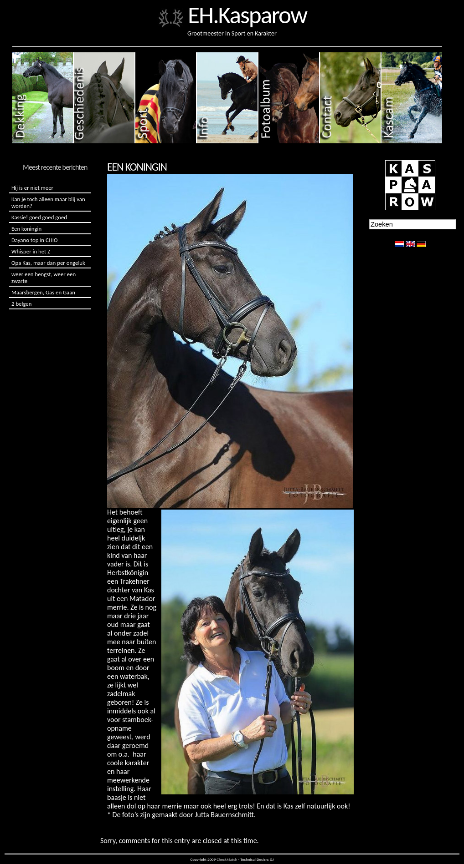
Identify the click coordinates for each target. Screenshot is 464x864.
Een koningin (26, 228)
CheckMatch (227, 859)
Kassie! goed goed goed (39, 217)
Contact (351, 97)
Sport (166, 97)
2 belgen (21, 303)
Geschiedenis (104, 97)
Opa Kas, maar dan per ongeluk (48, 262)
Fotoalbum (289, 97)
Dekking (43, 97)
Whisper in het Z (30, 251)
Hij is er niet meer (32, 187)
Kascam (412, 97)
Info (227, 97)
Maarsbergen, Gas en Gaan (43, 292)
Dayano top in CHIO (34, 240)
